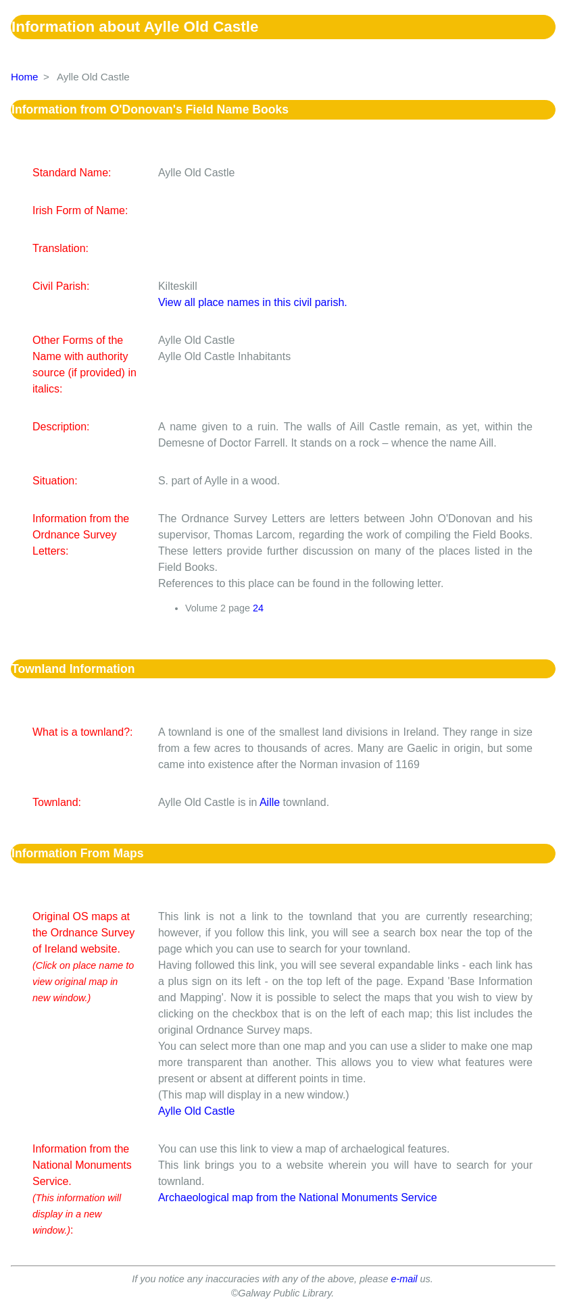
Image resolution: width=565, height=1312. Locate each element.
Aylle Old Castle (196, 1111)
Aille (270, 802)
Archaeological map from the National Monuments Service (297, 1197)
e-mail (404, 1278)
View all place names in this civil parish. (252, 302)
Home (25, 76)
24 (258, 608)
